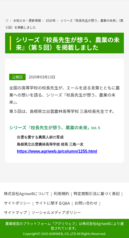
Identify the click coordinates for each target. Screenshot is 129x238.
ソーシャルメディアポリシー (56, 212)
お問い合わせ (86, 203)
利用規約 (61, 193)
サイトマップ (15, 212)
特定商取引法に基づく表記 (97, 193)
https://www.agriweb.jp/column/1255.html (57, 151)
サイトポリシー (17, 203)
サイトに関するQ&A (52, 203)
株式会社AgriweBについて (26, 193)
